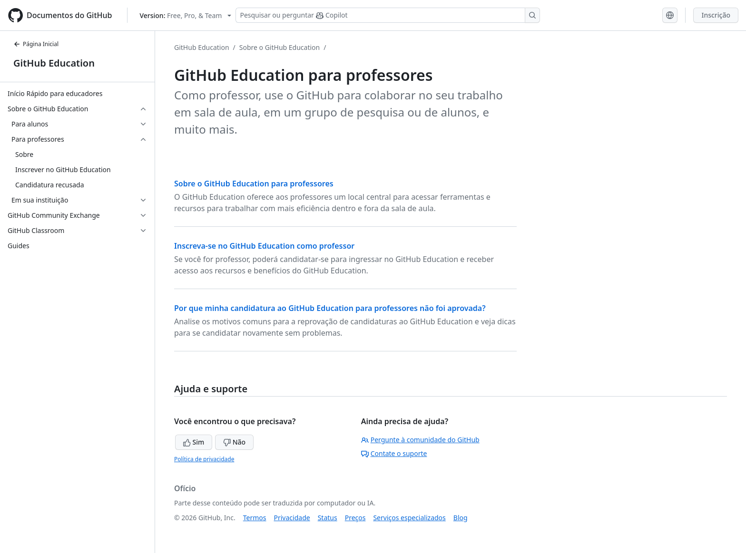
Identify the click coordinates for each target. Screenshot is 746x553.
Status (327, 517)
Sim (193, 441)
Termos (254, 517)
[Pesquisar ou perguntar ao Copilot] (388, 15)
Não (234, 441)
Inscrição (715, 14)
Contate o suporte (394, 453)
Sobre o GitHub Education (279, 47)
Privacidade (292, 517)
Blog (460, 517)
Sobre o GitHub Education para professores (254, 183)
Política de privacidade (204, 459)
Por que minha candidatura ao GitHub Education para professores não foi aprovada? (330, 308)
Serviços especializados (409, 517)
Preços (355, 517)
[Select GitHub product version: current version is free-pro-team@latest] (185, 15)
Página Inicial (36, 44)
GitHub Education (54, 63)
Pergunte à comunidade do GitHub (420, 439)
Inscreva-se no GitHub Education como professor (264, 246)
